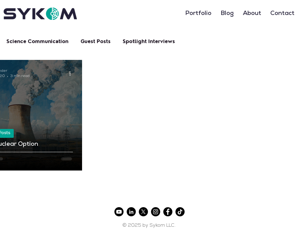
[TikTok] (180, 211)
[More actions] (72, 73)
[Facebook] (167, 211)
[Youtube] (119, 211)
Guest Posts (95, 41)
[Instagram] (155, 211)
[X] (143, 211)
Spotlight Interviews (149, 41)
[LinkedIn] (131, 211)
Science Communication (37, 41)
